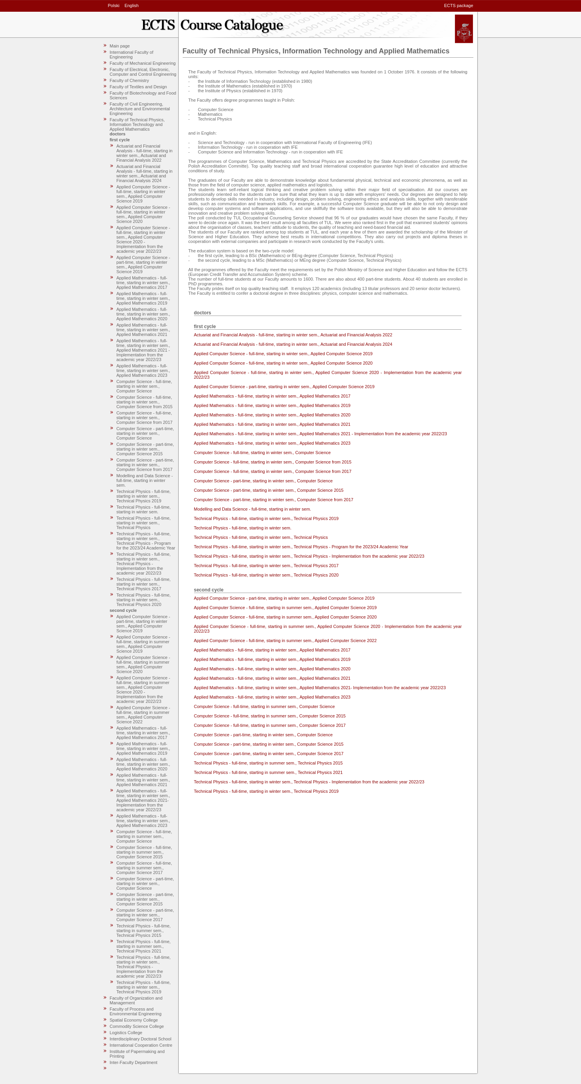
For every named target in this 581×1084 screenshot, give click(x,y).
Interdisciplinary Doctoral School (140, 1039)
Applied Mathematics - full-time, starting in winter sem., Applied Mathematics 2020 (143, 314)
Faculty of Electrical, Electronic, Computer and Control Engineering (143, 72)
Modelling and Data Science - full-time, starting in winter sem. (144, 480)
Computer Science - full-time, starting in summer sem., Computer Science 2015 (144, 852)
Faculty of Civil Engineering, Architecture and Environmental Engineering (140, 109)
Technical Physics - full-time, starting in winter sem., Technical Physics (143, 523)
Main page (120, 46)
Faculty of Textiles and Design (138, 86)
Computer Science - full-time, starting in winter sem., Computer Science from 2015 (144, 402)
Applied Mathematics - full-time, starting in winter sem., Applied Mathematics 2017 (143, 283)
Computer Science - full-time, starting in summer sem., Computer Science (144, 836)
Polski (113, 5)
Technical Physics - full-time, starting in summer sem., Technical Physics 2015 (143, 930)
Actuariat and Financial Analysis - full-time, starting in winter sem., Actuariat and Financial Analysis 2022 (144, 153)
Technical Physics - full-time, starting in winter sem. (143, 509)
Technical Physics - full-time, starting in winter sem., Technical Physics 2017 (143, 584)
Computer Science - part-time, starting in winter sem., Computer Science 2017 (145, 915)
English (132, 5)
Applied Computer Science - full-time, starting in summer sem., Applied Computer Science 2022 (143, 714)
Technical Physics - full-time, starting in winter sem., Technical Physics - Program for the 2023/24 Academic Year (145, 540)
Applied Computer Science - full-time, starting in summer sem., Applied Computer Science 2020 (143, 664)
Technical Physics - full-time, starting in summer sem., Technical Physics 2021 (143, 946)
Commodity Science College (137, 1026)
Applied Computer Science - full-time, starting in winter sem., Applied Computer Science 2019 (143, 193)
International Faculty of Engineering (131, 54)
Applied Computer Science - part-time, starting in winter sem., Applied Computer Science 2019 (143, 264)
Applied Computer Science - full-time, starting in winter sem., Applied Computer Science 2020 (143, 214)
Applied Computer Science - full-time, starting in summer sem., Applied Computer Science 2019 (143, 644)
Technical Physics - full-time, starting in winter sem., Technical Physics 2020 (143, 600)
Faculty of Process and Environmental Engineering (135, 1011)
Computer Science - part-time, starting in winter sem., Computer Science (145, 433)
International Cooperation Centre (141, 1045)
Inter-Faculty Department (134, 1062)
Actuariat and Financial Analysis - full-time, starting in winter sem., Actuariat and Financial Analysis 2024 (144, 173)
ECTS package (458, 5)
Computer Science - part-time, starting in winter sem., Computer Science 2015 (145, 449)
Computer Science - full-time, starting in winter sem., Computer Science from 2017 (144, 418)
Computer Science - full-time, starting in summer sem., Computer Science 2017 (144, 868)
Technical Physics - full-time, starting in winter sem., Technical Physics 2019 (143, 496)
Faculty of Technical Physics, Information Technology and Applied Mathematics (137, 124)
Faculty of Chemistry (129, 80)
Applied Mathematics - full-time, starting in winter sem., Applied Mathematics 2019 (143, 298)
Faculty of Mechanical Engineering (143, 63)
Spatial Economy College (134, 1020)
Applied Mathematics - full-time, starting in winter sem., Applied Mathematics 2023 (143, 370)
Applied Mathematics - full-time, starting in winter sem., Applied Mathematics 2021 (143, 330)
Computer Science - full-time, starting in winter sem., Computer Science (144, 386)
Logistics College (126, 1032)
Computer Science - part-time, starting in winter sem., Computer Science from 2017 (145, 465)
